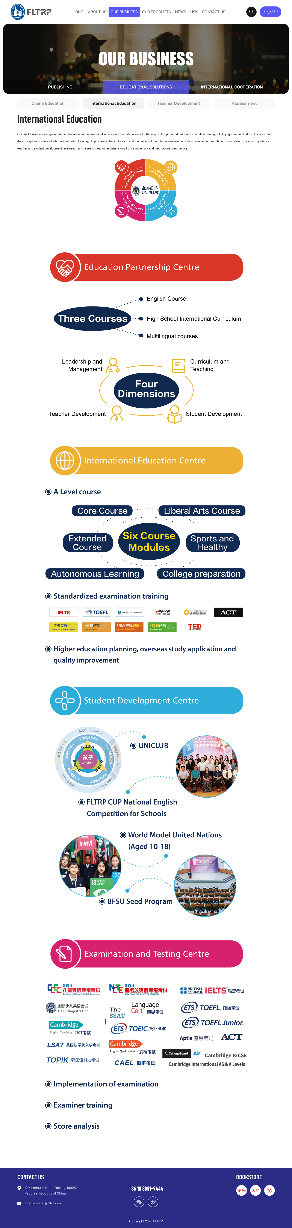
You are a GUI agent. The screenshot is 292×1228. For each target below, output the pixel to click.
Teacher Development (178, 104)
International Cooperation (232, 87)
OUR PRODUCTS (156, 12)
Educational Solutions (146, 87)
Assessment (244, 104)
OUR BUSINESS (124, 12)
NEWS (180, 12)
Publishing (60, 87)
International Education (113, 104)
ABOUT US (97, 12)
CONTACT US (213, 12)
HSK (194, 12)
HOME (78, 12)
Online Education (48, 104)
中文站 (271, 12)
